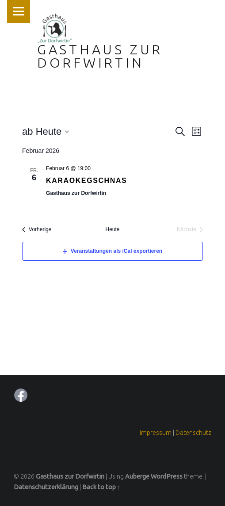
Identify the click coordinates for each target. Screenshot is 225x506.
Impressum (156, 432)
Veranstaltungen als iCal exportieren (112, 251)
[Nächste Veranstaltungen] (190, 229)
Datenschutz (193, 432)
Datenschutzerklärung (46, 487)
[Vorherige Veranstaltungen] (36, 229)
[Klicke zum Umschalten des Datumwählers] (45, 131)
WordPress (167, 476)
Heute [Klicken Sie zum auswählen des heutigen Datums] (112, 229)
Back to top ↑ (101, 487)
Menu (18, 11)
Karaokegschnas (86, 180)
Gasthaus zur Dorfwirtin (100, 56)
